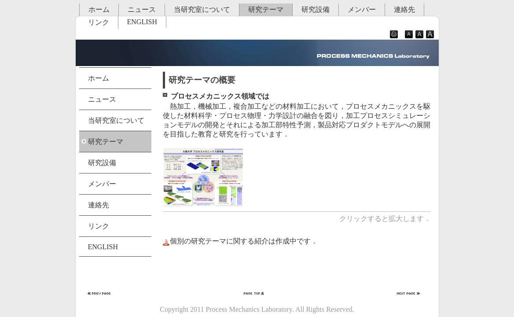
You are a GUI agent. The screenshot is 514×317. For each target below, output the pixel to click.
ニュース (142, 9)
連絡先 (404, 9)
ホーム (99, 9)
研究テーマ (265, 9)
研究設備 (315, 9)
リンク (98, 22)
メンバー (362, 9)
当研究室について (202, 9)
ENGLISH (142, 22)
